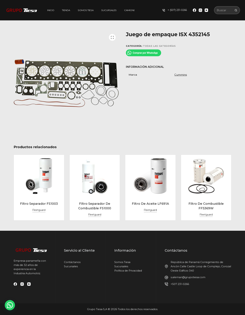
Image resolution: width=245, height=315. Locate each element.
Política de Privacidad (128, 270)
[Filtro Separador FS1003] (39, 176)
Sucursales (109, 10)
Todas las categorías (159, 46)
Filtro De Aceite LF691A (150, 204)
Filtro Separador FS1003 (39, 204)
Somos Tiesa (86, 10)
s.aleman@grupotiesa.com (188, 277)
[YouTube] (206, 10)
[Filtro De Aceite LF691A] (150, 176)
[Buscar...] (223, 10)
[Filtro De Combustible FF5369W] (206, 176)
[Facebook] (194, 10)
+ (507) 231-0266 (177, 10)
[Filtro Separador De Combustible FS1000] (95, 176)
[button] (10, 305)
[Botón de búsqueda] (236, 10)
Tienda (66, 10)
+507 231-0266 (180, 284)
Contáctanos (72, 262)
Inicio (50, 10)
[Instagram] (200, 10)
